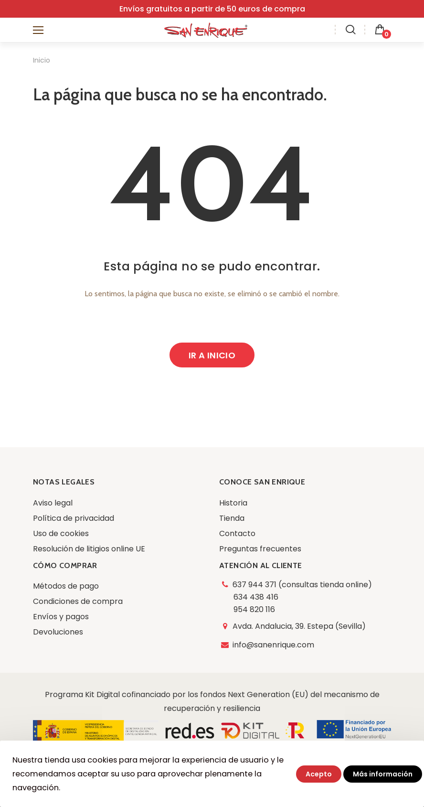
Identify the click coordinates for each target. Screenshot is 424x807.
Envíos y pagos (61, 616)
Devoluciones (58, 631)
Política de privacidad (73, 518)
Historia (233, 502)
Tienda (231, 518)
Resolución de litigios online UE (89, 548)
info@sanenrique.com (273, 644)
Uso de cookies (61, 533)
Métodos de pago (66, 586)
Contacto (237, 533)
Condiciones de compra (78, 601)
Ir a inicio (212, 355)
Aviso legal (53, 502)
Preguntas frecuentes (260, 548)
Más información (383, 774)
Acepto (319, 774)
